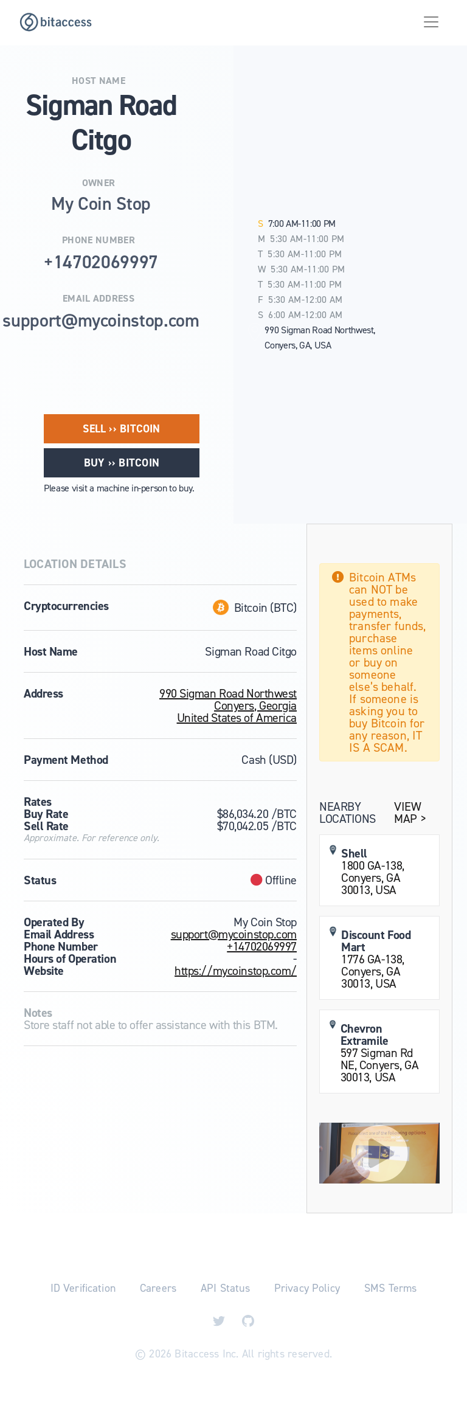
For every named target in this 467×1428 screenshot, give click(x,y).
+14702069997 (262, 946)
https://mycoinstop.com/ (236, 971)
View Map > (410, 812)
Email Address (98, 299)
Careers (158, 1288)
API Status (225, 1288)
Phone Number (98, 240)
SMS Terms (390, 1288)
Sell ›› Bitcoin (121, 428)
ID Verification (83, 1288)
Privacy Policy (307, 1288)
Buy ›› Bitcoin (121, 463)
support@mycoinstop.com (234, 934)
